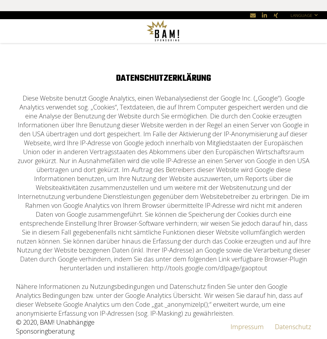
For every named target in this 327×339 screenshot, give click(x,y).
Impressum (247, 326)
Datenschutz (293, 326)
